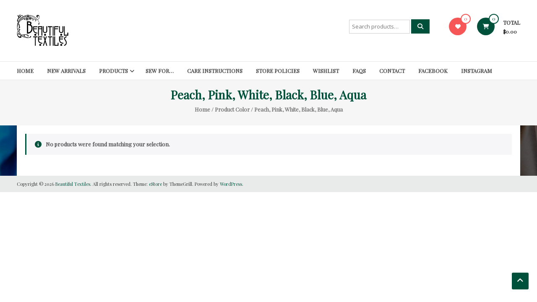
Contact (392, 70)
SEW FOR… (160, 70)
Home (25, 70)
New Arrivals (66, 70)
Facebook (433, 70)
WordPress (231, 184)
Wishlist (326, 70)
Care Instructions (214, 70)
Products (113, 70)
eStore (155, 184)
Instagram (476, 70)
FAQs (359, 70)
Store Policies (278, 70)
